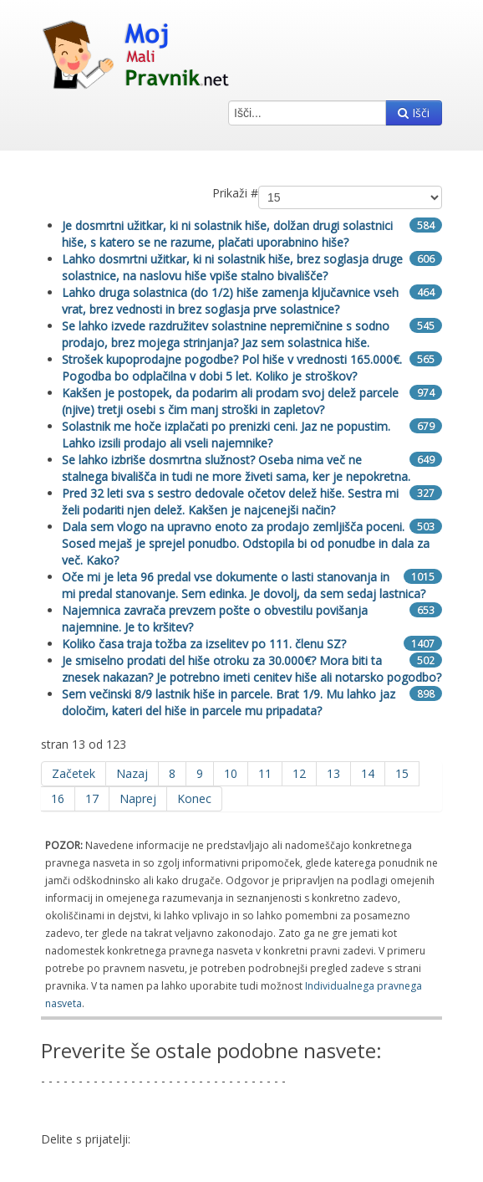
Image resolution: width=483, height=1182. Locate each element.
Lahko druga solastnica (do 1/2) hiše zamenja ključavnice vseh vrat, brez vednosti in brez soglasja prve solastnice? (230, 300)
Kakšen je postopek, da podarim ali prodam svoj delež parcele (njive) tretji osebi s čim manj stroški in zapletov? (230, 401)
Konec (194, 798)
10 (230, 773)
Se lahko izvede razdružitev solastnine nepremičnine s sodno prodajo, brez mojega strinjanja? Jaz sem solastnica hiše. (225, 334)
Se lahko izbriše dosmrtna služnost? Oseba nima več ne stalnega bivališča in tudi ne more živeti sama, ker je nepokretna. (236, 468)
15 (402, 773)
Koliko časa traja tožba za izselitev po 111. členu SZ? (204, 644)
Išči (414, 112)
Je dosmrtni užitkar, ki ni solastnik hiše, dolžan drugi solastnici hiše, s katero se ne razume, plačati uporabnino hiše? (227, 233)
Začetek (73, 773)
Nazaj (132, 773)
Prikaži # (235, 193)
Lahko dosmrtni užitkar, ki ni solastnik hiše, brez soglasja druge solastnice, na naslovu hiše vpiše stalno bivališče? (232, 267)
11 (265, 773)
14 (367, 773)
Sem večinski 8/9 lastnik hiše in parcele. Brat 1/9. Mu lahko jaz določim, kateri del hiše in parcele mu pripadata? (228, 702)
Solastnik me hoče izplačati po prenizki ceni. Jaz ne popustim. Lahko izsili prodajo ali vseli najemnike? (226, 434)
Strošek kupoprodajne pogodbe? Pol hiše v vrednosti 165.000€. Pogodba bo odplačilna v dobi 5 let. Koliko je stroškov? (232, 367)
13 (333, 773)
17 (92, 798)
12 (299, 773)
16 (57, 798)
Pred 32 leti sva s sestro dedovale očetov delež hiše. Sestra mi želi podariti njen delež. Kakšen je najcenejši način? (230, 501)
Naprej (137, 798)
